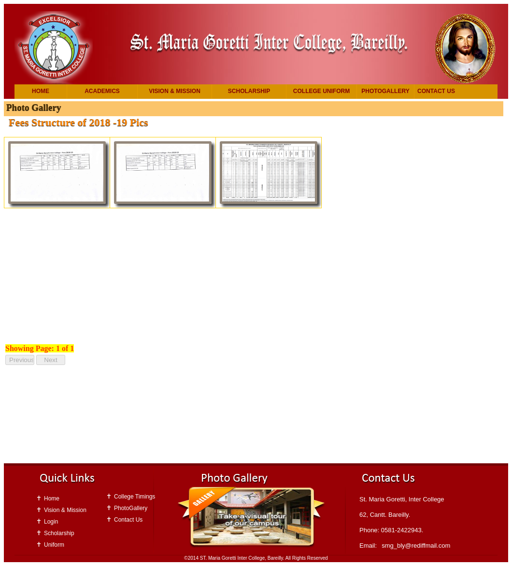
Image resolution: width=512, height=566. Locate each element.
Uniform (54, 544)
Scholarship (249, 91)
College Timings (134, 496)
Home (40, 91)
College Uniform (321, 91)
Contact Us (436, 91)
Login (51, 521)
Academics (102, 91)
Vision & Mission (174, 91)
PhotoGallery (385, 91)
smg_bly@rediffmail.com (416, 545)
